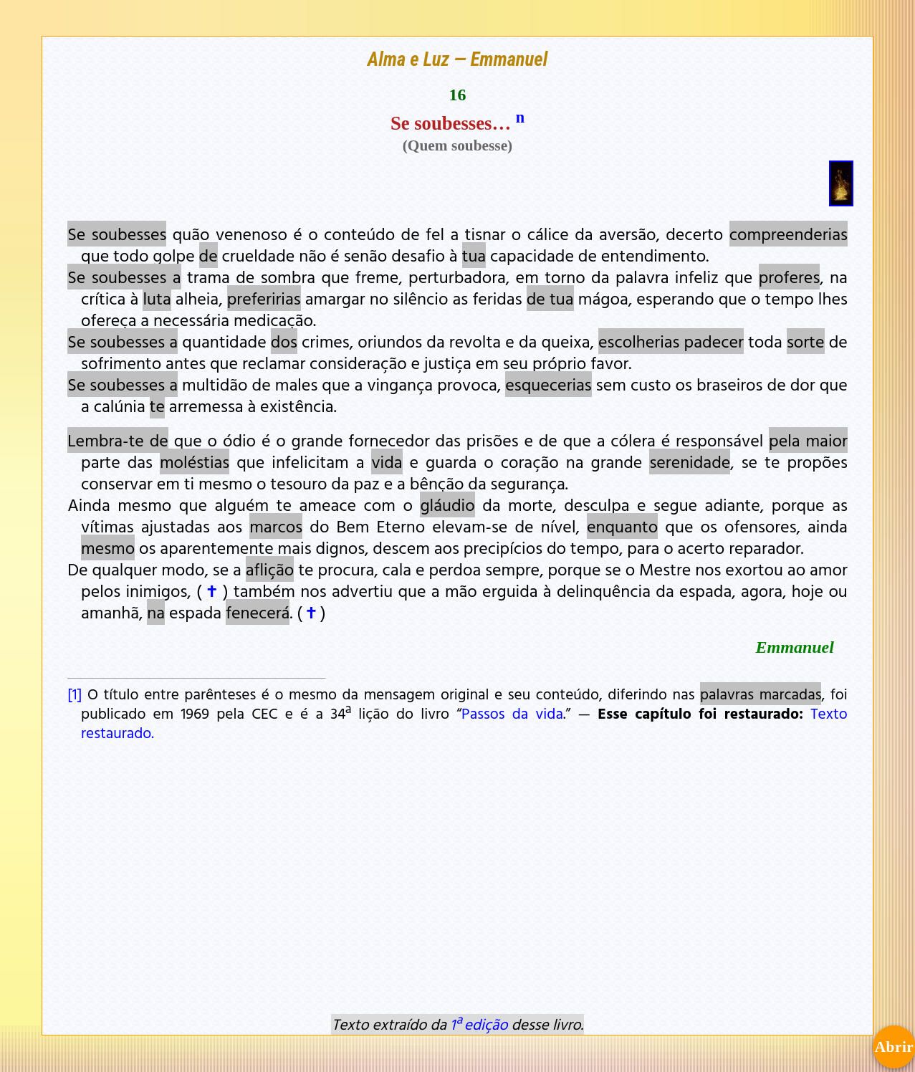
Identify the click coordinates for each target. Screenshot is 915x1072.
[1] (74, 693)
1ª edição (478, 1024)
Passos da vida (512, 713)
